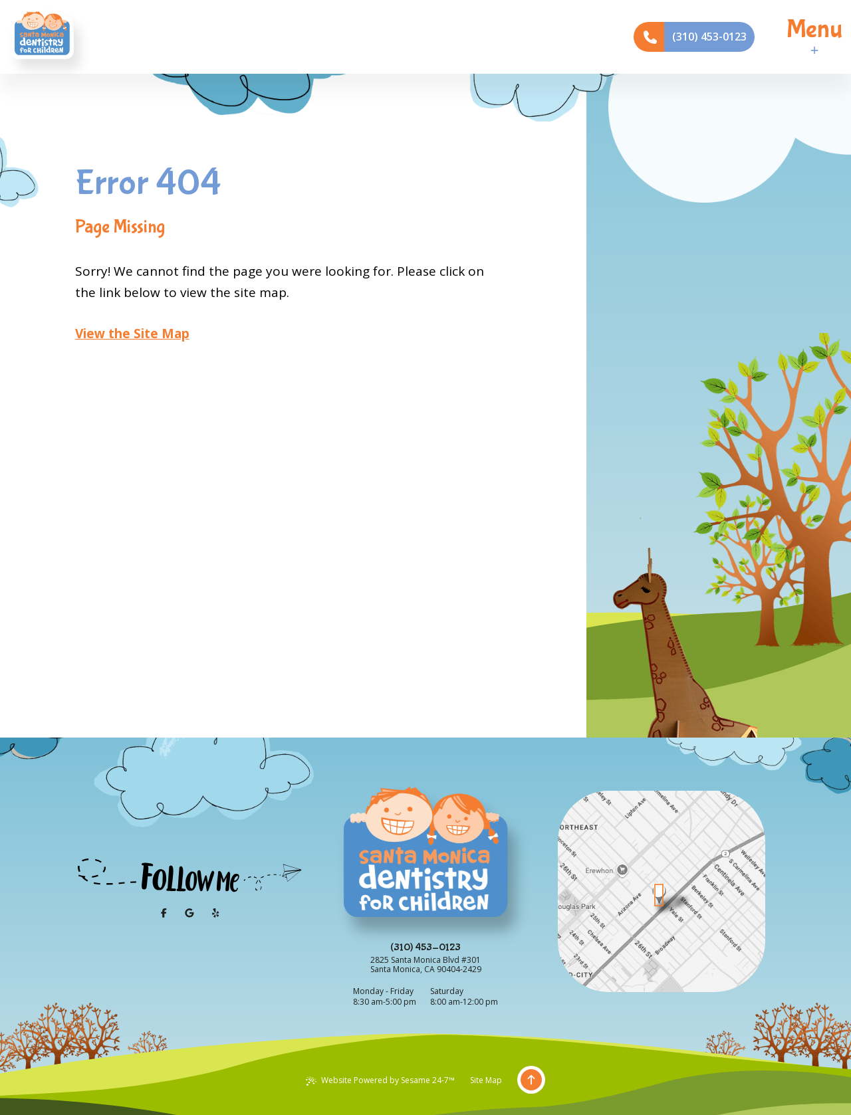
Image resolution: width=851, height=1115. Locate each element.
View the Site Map (132, 333)
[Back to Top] (531, 1080)
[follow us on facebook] (164, 913)
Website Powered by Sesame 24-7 (380, 1080)
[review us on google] (189, 913)
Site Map (486, 1080)
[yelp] (215, 913)
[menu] (814, 37)
